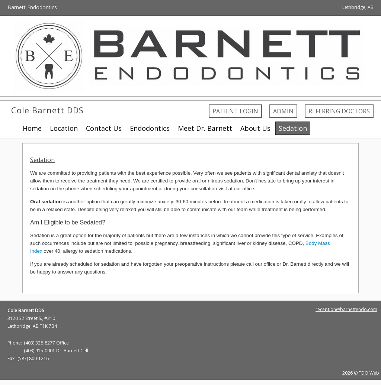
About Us (255, 128)
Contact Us (104, 128)
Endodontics (150, 128)
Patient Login (235, 111)
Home (32, 128)
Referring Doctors (339, 111)
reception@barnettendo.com (346, 309)
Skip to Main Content (25, 3)
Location (64, 128)
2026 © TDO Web (360, 373)
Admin (283, 111)
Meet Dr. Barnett (205, 128)
